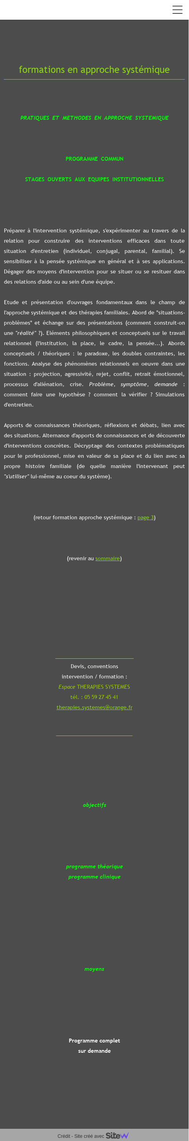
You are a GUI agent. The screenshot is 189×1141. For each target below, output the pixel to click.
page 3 (146, 517)
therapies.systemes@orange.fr (94, 707)
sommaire (107, 558)
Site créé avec (104, 1136)
